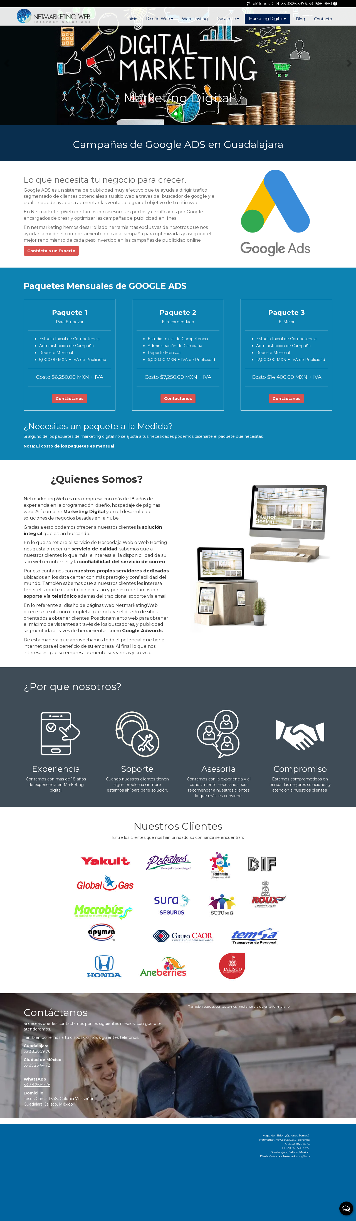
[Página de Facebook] (335, 3)
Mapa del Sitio (273, 1135)
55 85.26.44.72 (37, 1065)
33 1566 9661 (320, 3)
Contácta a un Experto (51, 250)
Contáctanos (69, 398)
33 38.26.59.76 (37, 1051)
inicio (132, 18)
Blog (300, 18)
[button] (7, 62)
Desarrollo (227, 18)
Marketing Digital (267, 18)
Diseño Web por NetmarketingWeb (285, 1156)
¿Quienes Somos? (297, 1135)
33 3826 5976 (294, 3)
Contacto (323, 18)
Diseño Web (159, 18)
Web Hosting (195, 18)
